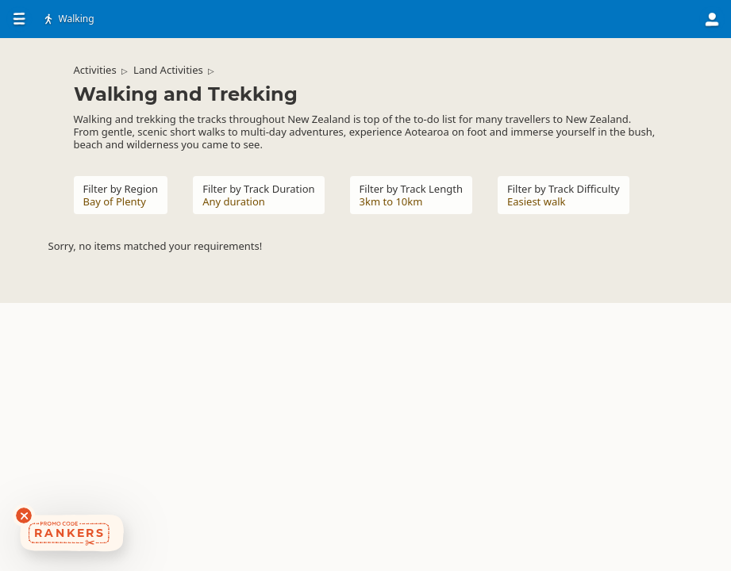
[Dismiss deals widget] (24, 515)
